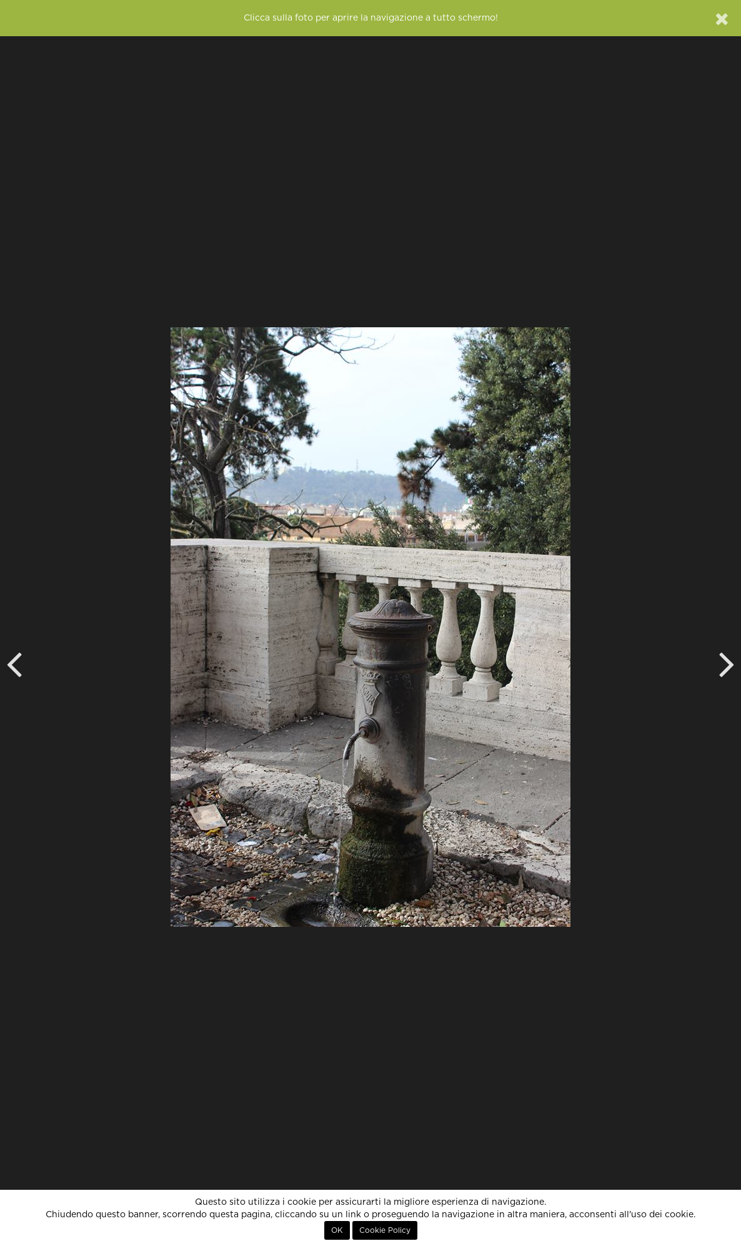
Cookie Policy (384, 1230)
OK (337, 1230)
